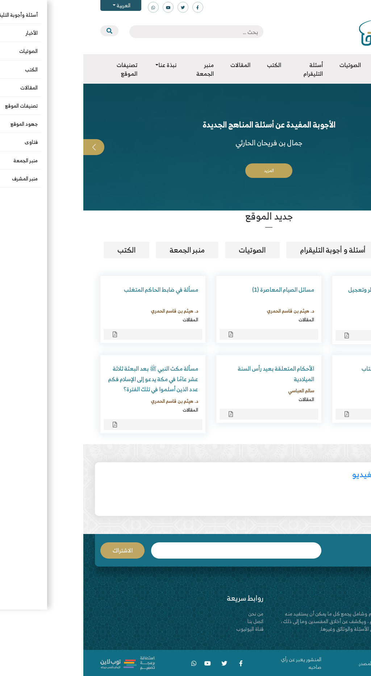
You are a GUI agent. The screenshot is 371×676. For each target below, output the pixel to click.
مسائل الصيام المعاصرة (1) (200, 289)
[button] (360, 147)
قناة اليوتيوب (166, 628)
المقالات (339, 321)
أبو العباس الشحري (328, 312)
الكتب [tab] (43, 249)
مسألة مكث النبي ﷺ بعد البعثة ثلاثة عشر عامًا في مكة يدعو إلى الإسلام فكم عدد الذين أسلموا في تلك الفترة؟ (70, 379)
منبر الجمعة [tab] (103, 249)
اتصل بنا (172, 621)
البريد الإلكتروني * (153, 550)
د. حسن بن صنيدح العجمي (321, 391)
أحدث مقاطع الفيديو (302, 474)
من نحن (172, 613)
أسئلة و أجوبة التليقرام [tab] (249, 249)
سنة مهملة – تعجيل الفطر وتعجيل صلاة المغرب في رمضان (306, 294)
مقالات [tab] (326, 249)
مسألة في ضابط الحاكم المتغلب (78, 289)
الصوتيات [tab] (168, 249)
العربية (39, 5)
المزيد (186, 170)
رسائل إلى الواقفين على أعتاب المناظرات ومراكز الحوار (312, 373)
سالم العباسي (218, 391)
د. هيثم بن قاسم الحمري (207, 311)
